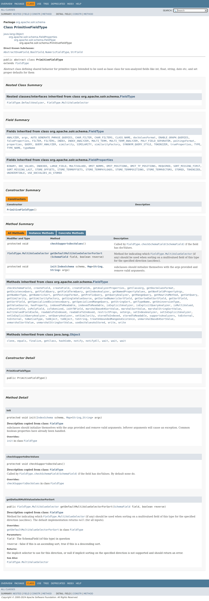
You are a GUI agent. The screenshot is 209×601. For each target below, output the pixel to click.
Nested (17, 14)
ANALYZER (13, 137)
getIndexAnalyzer (98, 291)
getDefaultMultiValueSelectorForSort (76, 253)
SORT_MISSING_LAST (19, 169)
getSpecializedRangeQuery (90, 301)
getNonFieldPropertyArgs (165, 291)
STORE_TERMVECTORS (159, 169)
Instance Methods (41, 233)
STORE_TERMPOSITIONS (129, 169)
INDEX (61, 140)
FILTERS (49, 140)
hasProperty (39, 305)
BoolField (37, 52)
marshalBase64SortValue (102, 308)
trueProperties (180, 144)
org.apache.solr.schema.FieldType (35, 40)
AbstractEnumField (16, 52)
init (53, 266)
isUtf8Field (74, 308)
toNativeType (34, 319)
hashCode (65, 340)
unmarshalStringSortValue (54, 322)
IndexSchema (66, 266)
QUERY (28, 144)
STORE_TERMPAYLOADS (99, 169)
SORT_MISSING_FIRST (186, 166)
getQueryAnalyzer (117, 294)
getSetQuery (189, 294)
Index (70, 4)
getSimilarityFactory (44, 298)
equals (21, 340)
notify (78, 340)
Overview (6, 4)
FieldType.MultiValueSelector (68, 102)
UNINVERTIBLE (16, 172)
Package (19, 4)
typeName (29, 147)
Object (75, 334)
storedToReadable (135, 315)
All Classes (8, 10)
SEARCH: (167, 10)
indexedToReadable (62, 305)
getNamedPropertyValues (128, 291)
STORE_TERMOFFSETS (70, 169)
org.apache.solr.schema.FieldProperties (33, 37)
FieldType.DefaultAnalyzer (25, 102)
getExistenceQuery (19, 291)
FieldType (22, 63)
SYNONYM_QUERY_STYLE (137, 144)
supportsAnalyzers (162, 315)
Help (78, 4)
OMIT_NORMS (96, 166)
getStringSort (120, 301)
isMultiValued (183, 305)
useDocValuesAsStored (90, 322)
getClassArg (135, 288)
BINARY (11, 166)
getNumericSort (39, 294)
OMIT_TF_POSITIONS (143, 166)
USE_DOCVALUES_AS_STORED (45, 172)
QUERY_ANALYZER (45, 144)
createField (42, 288)
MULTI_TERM (99, 140)
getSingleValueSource (77, 298)
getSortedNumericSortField (113, 298)
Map (89, 266)
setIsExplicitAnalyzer (175, 312)
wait (105, 340)
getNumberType (16, 294)
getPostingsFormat (65, 294)
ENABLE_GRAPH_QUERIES (173, 137)
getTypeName (141, 301)
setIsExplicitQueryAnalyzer (26, 315)
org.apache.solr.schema (30, 22)
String (97, 266)
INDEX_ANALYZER (78, 140)
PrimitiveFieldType (20, 209)
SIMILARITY (84, 144)
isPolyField (36, 308)
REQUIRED (164, 166)
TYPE (197, 144)
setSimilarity (85, 315)
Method (47, 14)
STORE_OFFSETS (44, 169)
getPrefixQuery (91, 294)
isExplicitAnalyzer (120, 305)
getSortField (178, 298)
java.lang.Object (14, 34)
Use (39, 4)
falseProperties (18, 140)
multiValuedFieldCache (22, 312)
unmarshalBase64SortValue (155, 319)
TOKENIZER (161, 144)
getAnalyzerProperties (108, 288)
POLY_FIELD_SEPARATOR (156, 140)
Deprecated (58, 4)
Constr (35, 14)
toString (81, 319)
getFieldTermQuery (70, 291)
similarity (66, 144)
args (25, 137)
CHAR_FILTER (83, 137)
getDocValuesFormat (160, 288)
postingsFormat (183, 140)
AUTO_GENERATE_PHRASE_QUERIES (51, 137)
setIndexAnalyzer (145, 312)
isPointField (16, 308)
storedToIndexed (109, 315)
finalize (35, 340)
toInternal (14, 319)
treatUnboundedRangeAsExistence (112, 319)
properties (14, 144)
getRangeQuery (141, 294)
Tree (46, 4)
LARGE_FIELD (58, 166)
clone (10, 340)
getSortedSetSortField (150, 298)
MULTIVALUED (77, 166)
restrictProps (107, 312)
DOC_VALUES (26, 166)
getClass (50, 340)
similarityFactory (107, 144)
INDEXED (42, 166)
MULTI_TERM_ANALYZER (124, 140)
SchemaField (60, 256)
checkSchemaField (19, 288)
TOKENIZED (193, 169)
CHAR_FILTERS (103, 137)
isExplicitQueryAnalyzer (153, 305)
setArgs (125, 312)
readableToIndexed (53, 312)
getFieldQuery (44, 291)
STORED (179, 169)
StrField (77, 52)
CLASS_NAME (122, 137)
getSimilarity (16, 298)
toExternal (185, 315)
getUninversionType (166, 301)
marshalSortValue (133, 308)
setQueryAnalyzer (60, 315)
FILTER (36, 140)
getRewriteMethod (166, 294)
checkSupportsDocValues (66, 243)
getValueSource (17, 305)
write (111, 322)
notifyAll (92, 340)
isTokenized (55, 308)
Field (26, 14)
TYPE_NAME (13, 147)
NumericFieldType (57, 52)
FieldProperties (101, 160)
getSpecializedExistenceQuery (48, 301)
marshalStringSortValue (164, 308)
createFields (81, 288)
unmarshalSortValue (20, 322)
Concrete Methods (71, 233)
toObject (51, 319)
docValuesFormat (144, 137)
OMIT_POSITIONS (117, 166)
